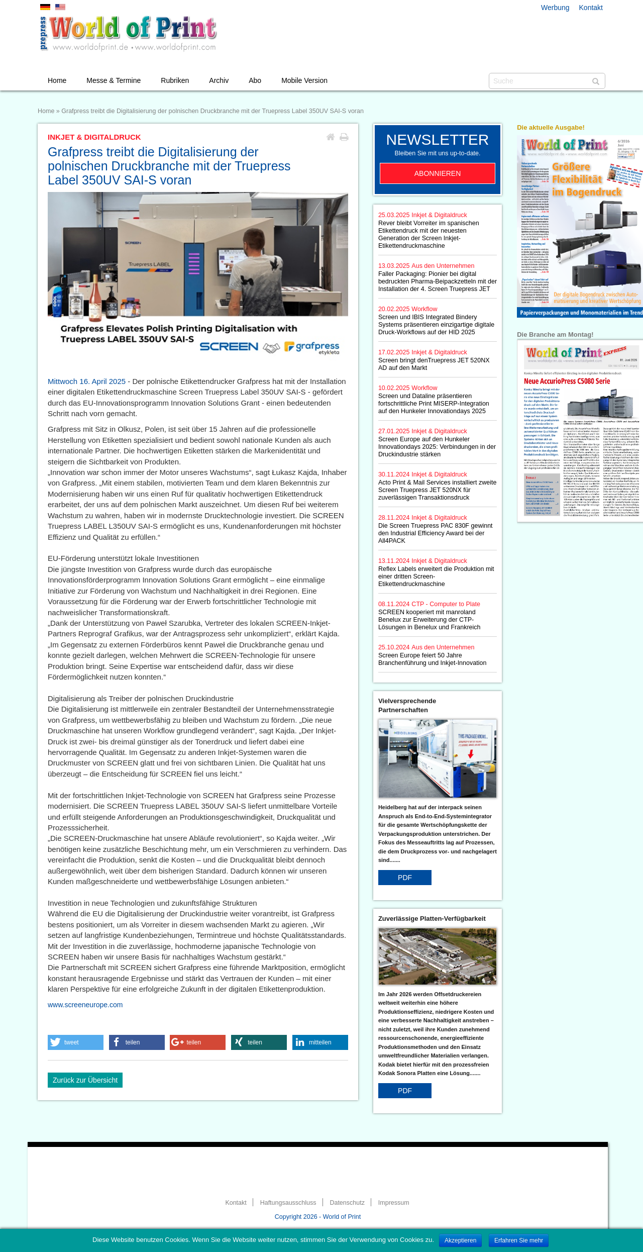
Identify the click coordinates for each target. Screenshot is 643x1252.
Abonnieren (437, 173)
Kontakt (591, 8)
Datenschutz (347, 1202)
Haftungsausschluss (288, 1202)
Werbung (555, 8)
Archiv (219, 80)
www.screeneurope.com (85, 1005)
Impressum (393, 1202)
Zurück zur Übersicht (85, 1080)
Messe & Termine (113, 80)
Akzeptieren (460, 1240)
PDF (405, 878)
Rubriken (175, 80)
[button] (75, 1042)
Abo (255, 80)
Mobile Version (304, 80)
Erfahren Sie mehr (518, 1240)
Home (57, 80)
